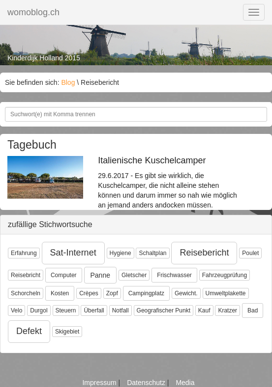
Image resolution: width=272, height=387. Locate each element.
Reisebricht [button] (25, 275)
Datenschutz (147, 383)
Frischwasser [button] (174, 275)
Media (185, 383)
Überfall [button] (94, 310)
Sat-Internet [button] (73, 253)
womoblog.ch (33, 12)
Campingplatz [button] (146, 293)
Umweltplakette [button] (226, 293)
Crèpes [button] (88, 293)
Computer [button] (64, 275)
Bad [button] (252, 310)
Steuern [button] (66, 310)
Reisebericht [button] (204, 253)
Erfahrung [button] (24, 253)
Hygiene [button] (120, 253)
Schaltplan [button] (152, 253)
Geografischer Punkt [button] (163, 310)
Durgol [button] (38, 310)
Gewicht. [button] (186, 293)
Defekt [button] (29, 331)
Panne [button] (100, 275)
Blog (68, 82)
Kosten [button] (60, 293)
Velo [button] (16, 310)
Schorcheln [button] (25, 293)
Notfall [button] (120, 310)
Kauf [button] (204, 310)
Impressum (100, 383)
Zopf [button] (112, 293)
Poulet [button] (250, 253)
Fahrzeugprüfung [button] (224, 275)
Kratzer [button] (227, 310)
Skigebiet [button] (67, 331)
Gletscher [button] (134, 275)
